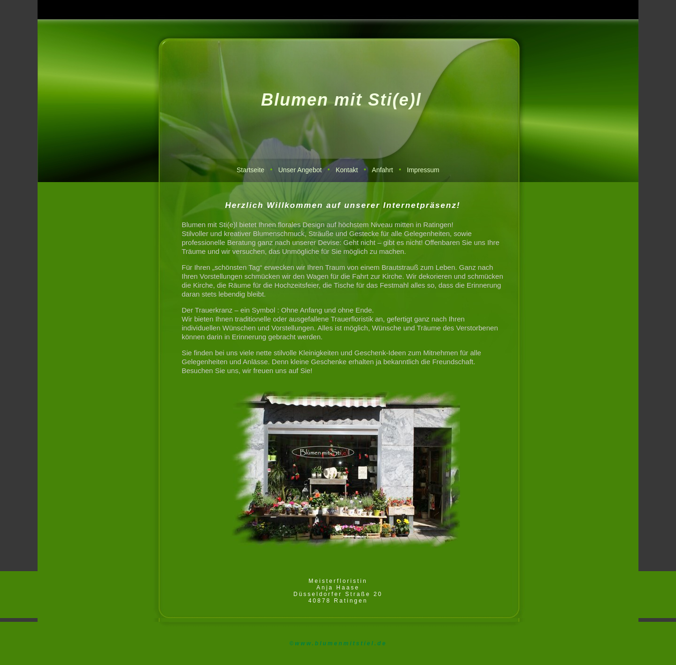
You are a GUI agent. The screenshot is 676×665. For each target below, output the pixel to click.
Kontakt (347, 170)
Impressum (423, 170)
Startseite (250, 170)
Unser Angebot (300, 170)
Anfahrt (382, 170)
